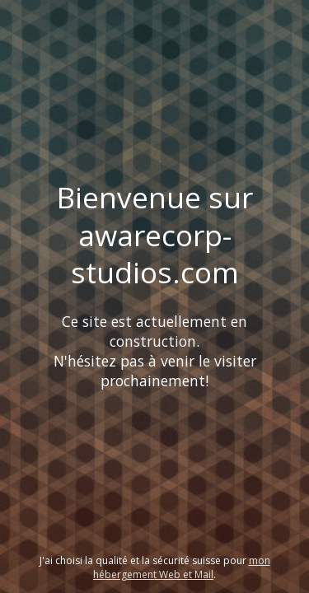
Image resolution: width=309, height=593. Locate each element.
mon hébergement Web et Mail (181, 567)
